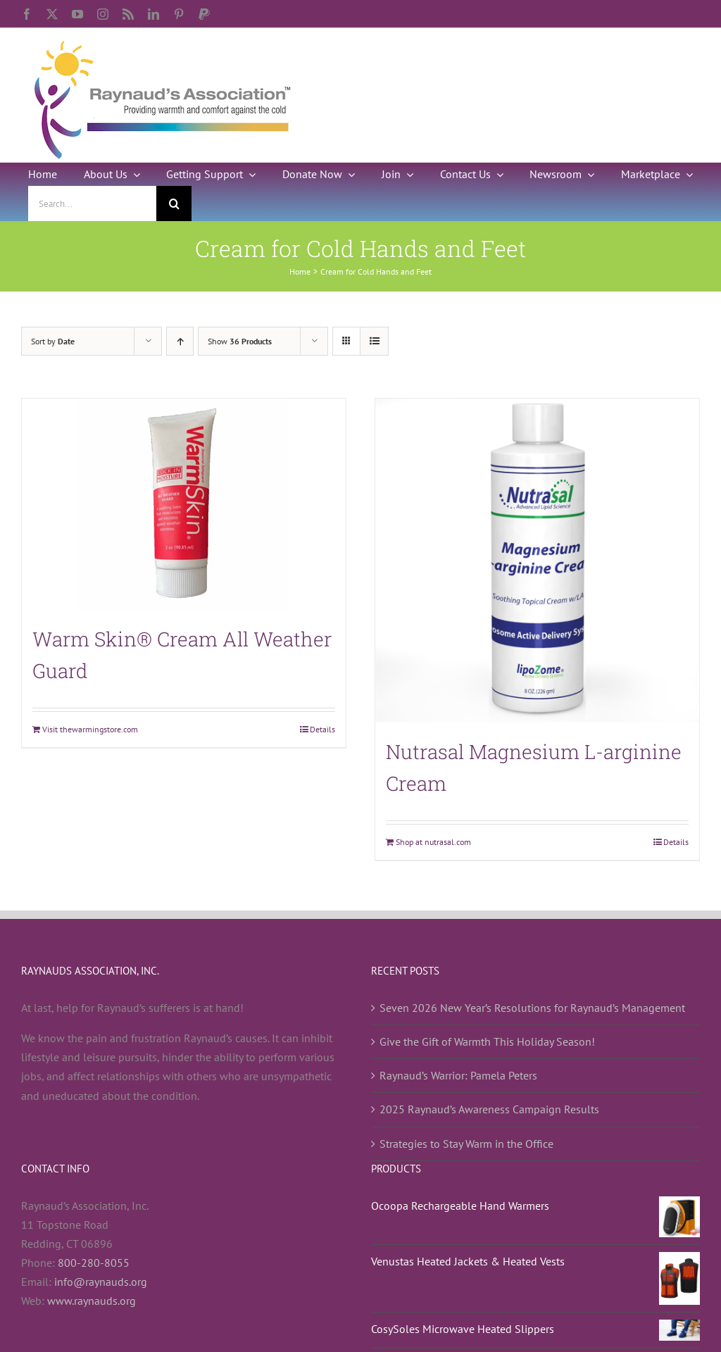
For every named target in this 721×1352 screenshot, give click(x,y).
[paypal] (204, 14)
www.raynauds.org (91, 1301)
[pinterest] (178, 14)
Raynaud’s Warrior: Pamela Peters (458, 1075)
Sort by (53, 341)
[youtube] (77, 14)
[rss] (128, 14)
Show (240, 341)
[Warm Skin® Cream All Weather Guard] (184, 504)
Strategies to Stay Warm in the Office (466, 1144)
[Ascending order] (180, 341)
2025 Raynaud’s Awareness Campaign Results (489, 1109)
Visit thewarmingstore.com (90, 729)
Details (322, 729)
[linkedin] (153, 14)
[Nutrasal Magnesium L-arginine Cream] (537, 560)
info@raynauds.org (100, 1282)
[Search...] (92, 203)
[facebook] (26, 14)
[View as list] (374, 341)
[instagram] (102, 14)
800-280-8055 (94, 1263)
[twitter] (52, 14)
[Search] (174, 203)
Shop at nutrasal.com (433, 842)
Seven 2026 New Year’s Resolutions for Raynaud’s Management (532, 1008)
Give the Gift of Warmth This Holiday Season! (487, 1041)
